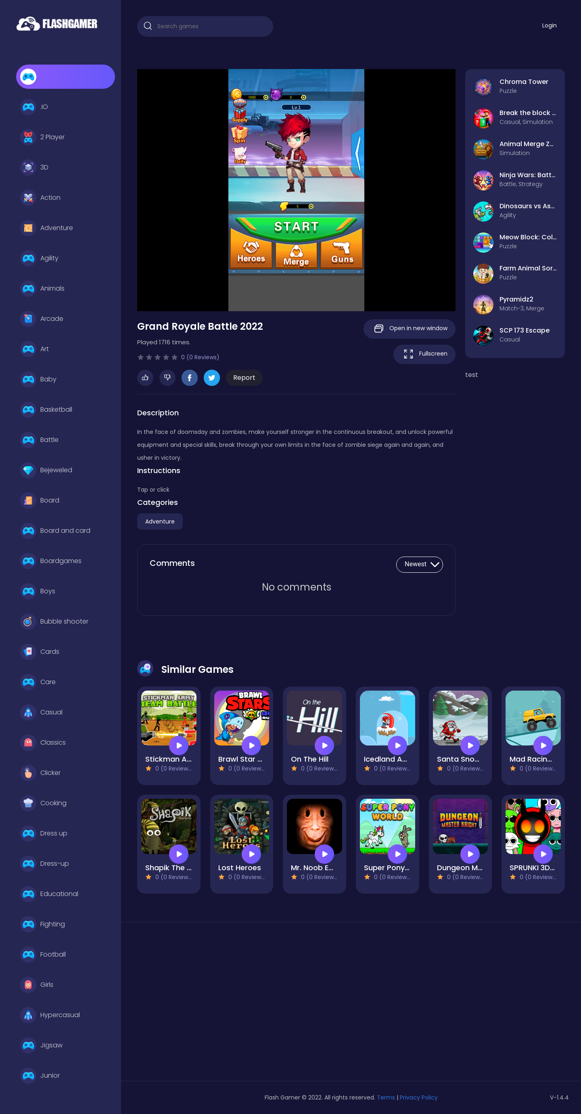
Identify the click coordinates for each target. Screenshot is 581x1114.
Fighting (42, 924)
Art (34, 349)
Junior (40, 1076)
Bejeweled (46, 470)
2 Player (42, 137)
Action (40, 198)
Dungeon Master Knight (479, 868)
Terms (386, 1097)
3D (34, 167)
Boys (37, 591)
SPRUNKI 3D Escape (544, 868)
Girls (36, 985)
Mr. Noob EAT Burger (327, 868)
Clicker (40, 773)
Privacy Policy (419, 1097)
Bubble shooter (54, 622)
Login (549, 25)
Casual (41, 712)
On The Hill (309, 759)
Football (43, 954)
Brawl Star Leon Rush (256, 759)
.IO (34, 107)
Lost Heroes (239, 868)
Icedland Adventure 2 (402, 759)
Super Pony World (396, 868)
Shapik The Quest (177, 868)
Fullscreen (424, 354)
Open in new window (409, 329)
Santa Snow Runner (472, 759)
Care (38, 682)
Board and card (55, 531)
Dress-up (44, 864)
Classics (43, 743)
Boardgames (51, 561)
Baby (38, 379)
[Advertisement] (205, 1004)
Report (244, 377)
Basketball (46, 410)
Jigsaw (41, 1045)
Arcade (41, 319)
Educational (49, 894)
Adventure (46, 228)
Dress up (43, 833)
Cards (39, 652)
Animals (42, 289)
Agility (39, 258)
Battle (39, 440)
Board (39, 500)
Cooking (43, 803)
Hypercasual (50, 1015)
